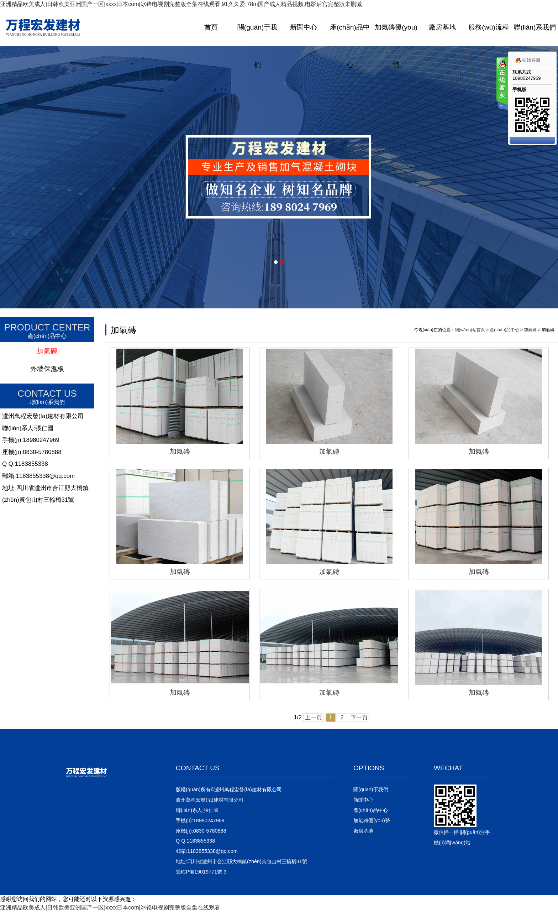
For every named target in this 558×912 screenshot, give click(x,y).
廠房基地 (442, 27)
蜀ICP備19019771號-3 (201, 872)
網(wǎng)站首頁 (470, 329)
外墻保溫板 (47, 368)
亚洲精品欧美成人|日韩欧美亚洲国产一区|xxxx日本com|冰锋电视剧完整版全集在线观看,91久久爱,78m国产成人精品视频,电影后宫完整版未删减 (181, 4)
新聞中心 (303, 27)
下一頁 (359, 717)
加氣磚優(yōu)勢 (396, 46)
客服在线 (501, 84)
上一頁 (313, 717)
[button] (276, 262)
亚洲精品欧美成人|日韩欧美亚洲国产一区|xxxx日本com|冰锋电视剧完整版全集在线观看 (110, 908)
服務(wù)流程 (488, 27)
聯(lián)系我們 (535, 27)
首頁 (211, 27)
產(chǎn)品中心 (350, 46)
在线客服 (526, 60)
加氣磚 (47, 351)
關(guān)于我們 (257, 46)
